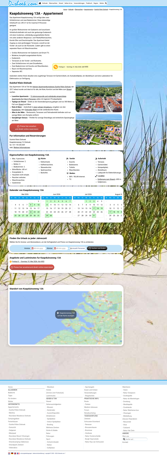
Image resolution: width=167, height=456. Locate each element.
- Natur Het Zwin (128, 431)
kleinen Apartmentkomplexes (52, 87)
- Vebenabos (12, 448)
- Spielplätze (50, 419)
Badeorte (11, 393)
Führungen (50, 436)
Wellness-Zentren (52, 428)
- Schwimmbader (52, 442)
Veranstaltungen (79, 3)
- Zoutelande (127, 407)
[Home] (40, 3)
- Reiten (49, 445)
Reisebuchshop (90, 413)
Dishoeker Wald (31, 110)
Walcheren (126, 387)
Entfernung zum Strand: (106, 179)
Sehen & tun (68, 3)
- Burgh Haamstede (91, 439)
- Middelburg (127, 416)
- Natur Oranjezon (128, 393)
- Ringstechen (89, 396)
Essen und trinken (91, 390)
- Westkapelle (127, 404)
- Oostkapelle (127, 396)
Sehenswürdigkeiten (53, 404)
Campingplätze (13, 419)
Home (10, 387)
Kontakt (125, 442)
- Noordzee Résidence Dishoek (19, 416)
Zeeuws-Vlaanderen (129, 419)
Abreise (50, 248)
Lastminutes (50, 396)
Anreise (27, 248)
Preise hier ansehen (26, 128)
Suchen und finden (97, 248)
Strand (61, 3)
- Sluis (124, 425)
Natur (48, 433)
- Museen (49, 407)
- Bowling (49, 425)
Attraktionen (50, 416)
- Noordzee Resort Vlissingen (19, 436)
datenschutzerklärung (38, 453)
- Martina (11, 413)
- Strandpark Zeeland (15, 445)
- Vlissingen (126, 413)
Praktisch (89, 3)
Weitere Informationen (22, 148)
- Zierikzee (88, 433)
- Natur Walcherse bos (130, 410)
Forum (86, 410)
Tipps (10, 396)
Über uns (125, 436)
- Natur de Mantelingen (130, 399)
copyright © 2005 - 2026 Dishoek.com (55, 453)
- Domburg (126, 402)
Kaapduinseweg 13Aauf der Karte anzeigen (66, 314)
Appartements (13, 407)
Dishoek (45, 3)
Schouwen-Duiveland (92, 422)
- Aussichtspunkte (52, 413)
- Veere (125, 390)
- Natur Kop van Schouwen (94, 442)
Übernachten (53, 3)
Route (86, 401)
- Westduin (50, 387)
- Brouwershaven (90, 427)
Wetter (102, 3)
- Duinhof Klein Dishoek (16, 410)
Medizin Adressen (91, 407)
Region (96, 3)
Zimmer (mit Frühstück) (55, 393)
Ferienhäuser (13, 422)
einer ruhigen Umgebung (43, 107)
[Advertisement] (141, 60)
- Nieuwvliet (126, 422)
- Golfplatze (50, 448)
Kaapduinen (16, 110)
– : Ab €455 (28, 262)
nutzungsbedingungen (26, 453)
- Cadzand (126, 428)
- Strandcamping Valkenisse (18, 442)
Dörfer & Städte (52, 430)
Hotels (48, 390)
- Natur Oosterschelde (92, 436)
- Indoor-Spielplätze (53, 422)
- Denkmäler (50, 410)
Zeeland (87, 419)
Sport (48, 439)
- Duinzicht (12, 427)
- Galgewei (12, 430)
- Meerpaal (12, 433)
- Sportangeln (89, 387)
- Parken (87, 404)
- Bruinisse (88, 430)
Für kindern (12, 399)
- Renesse (88, 424)
